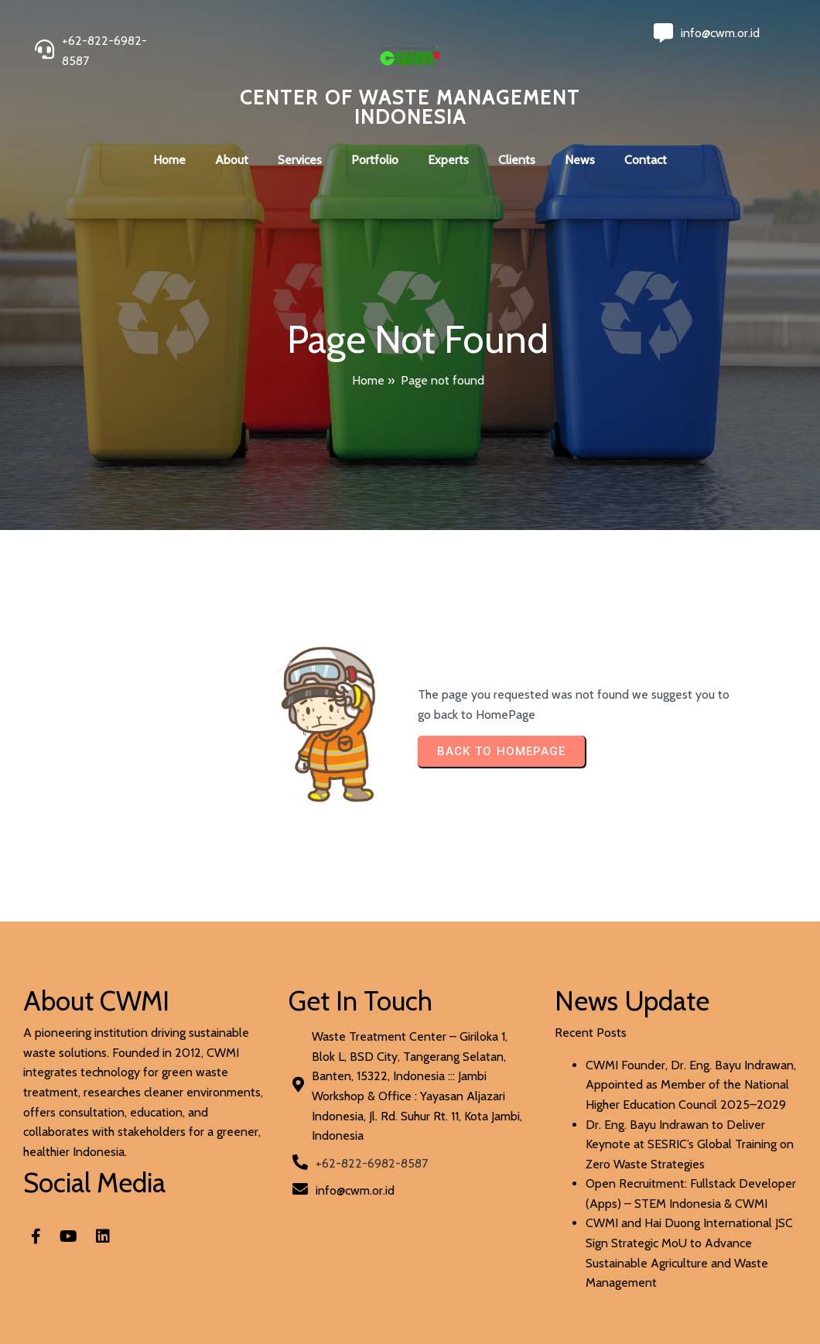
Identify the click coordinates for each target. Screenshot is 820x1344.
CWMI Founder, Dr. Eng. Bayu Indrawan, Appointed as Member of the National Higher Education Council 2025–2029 (691, 1085)
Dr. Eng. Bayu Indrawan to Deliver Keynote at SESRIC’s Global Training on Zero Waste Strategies (690, 1144)
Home (368, 380)
